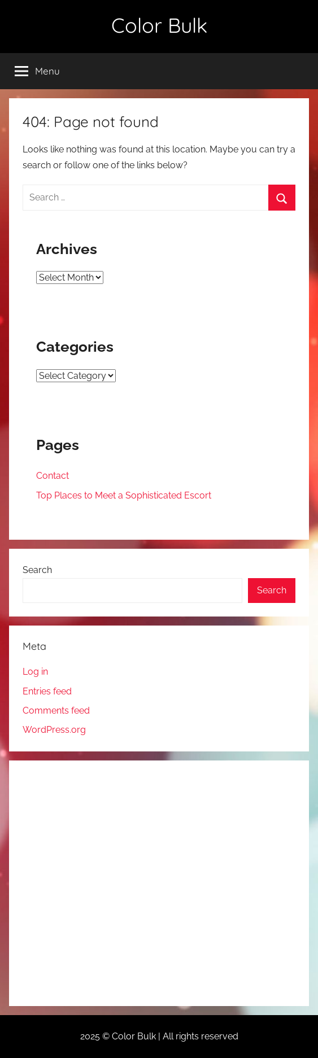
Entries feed (47, 691)
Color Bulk (159, 25)
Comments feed (56, 710)
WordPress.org (54, 729)
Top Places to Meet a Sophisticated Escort (123, 495)
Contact (52, 475)
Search (37, 570)
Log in (35, 671)
